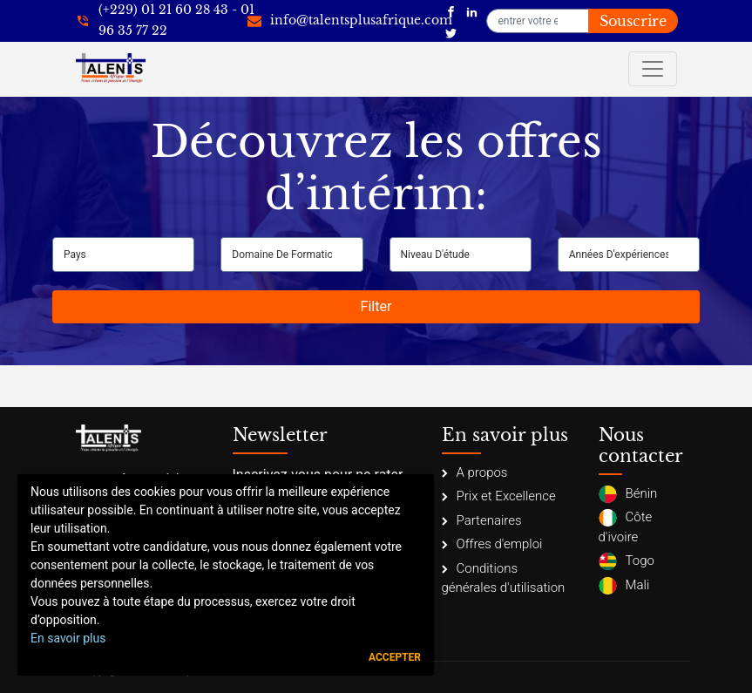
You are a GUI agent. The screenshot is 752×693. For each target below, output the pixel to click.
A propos (475, 472)
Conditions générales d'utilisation (504, 578)
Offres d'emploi (492, 544)
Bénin (628, 494)
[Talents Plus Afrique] (451, 10)
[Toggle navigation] (652, 68)
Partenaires (482, 520)
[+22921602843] (165, 21)
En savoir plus (67, 638)
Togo (626, 561)
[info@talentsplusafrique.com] (349, 20)
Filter (376, 306)
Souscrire (633, 21)
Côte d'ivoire (626, 527)
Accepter (395, 657)
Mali (624, 585)
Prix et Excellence (499, 496)
